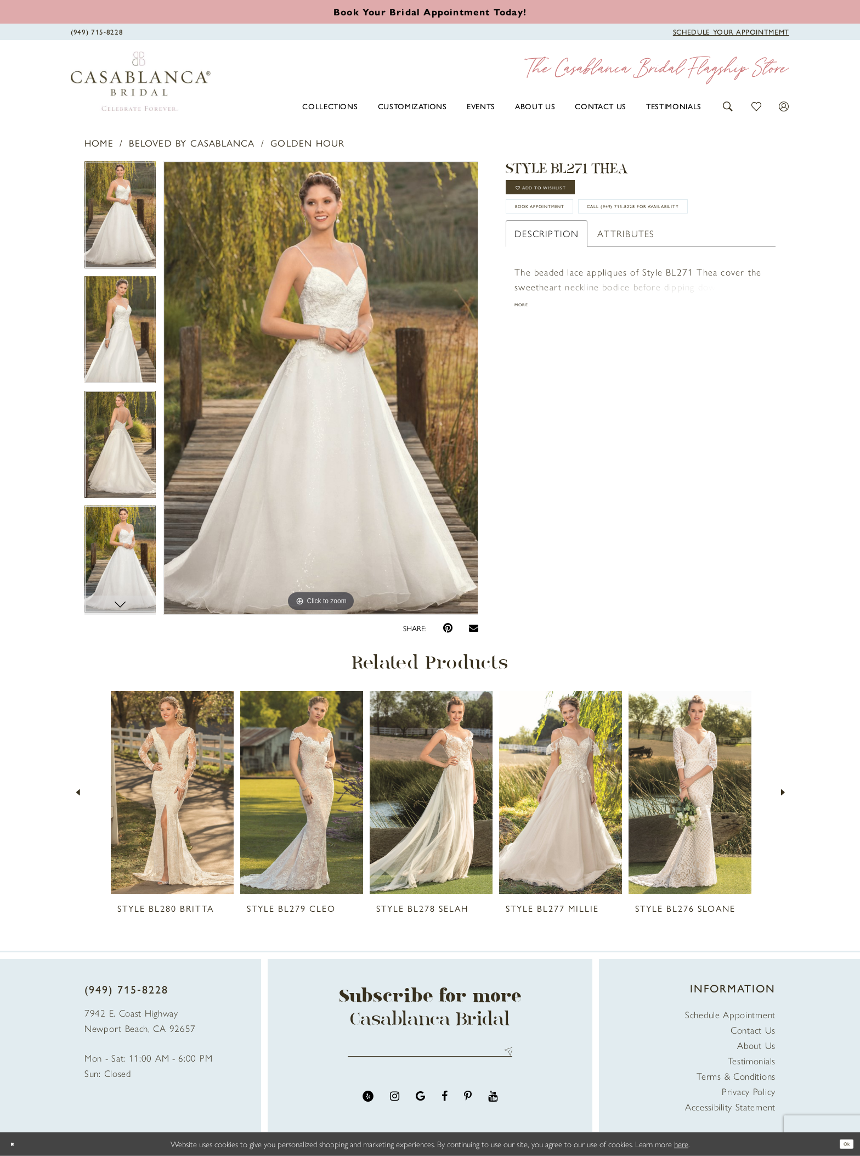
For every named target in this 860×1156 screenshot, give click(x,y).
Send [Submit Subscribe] (505, 1055)
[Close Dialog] (16, 1144)
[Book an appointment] (430, 11)
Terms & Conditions (736, 1075)
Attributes (625, 295)
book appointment (567, 230)
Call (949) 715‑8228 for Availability (604, 263)
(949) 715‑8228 (126, 989)
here (681, 1143)
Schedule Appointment (730, 1014)
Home (99, 142)
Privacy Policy (749, 1091)
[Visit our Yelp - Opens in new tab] (368, 1105)
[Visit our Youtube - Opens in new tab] (492, 1105)
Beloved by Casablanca (191, 142)
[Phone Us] (96, 31)
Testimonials (752, 1060)
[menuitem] (330, 106)
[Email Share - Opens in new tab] (473, 627)
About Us (756, 1045)
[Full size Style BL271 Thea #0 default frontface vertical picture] (321, 388)
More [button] (526, 369)
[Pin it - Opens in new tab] (447, 628)
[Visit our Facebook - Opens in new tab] (445, 1105)
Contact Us (753, 1029)
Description (546, 295)
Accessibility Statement (730, 1106)
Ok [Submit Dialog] (842, 1143)
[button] (728, 105)
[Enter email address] (430, 1055)
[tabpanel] (120, 218)
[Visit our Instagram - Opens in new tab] (394, 1105)
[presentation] (172, 792)
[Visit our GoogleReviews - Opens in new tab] (420, 1105)
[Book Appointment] (731, 31)
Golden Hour (307, 142)
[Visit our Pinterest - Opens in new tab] (468, 1105)
